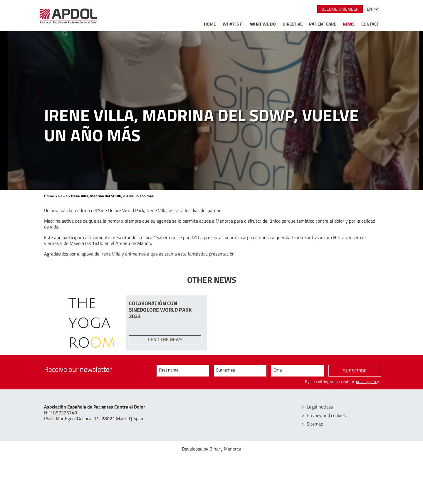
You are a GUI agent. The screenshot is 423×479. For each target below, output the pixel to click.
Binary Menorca (225, 447)
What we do (263, 24)
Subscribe (355, 370)
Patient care (322, 24)
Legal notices (320, 406)
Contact (370, 24)
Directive (293, 24)
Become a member (340, 9)
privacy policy (367, 382)
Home (210, 24)
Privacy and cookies (326, 415)
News (349, 24)
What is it (233, 24)
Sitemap (315, 423)
